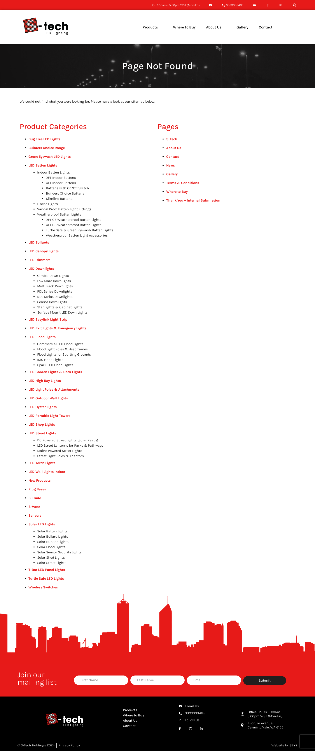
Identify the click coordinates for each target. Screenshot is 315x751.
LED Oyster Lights (42, 407)
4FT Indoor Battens (61, 183)
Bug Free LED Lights (44, 139)
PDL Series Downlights (54, 291)
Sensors (34, 515)
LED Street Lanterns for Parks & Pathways (70, 445)
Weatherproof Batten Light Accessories (77, 235)
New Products (39, 480)
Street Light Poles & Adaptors (60, 456)
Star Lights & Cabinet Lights (59, 307)
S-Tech (171, 139)
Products (130, 710)
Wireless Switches (43, 587)
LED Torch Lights (41, 463)
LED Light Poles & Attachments (53, 389)
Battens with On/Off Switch (67, 188)
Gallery (172, 174)
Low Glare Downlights (54, 281)
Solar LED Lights (41, 524)
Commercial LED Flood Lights (60, 344)
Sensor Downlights (52, 302)
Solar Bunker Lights (52, 542)
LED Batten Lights (42, 165)
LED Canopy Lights (43, 251)
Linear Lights (47, 204)
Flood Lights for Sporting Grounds (64, 354)
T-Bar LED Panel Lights (46, 570)
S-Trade (34, 498)
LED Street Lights (42, 433)
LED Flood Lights (42, 337)
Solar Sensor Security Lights (59, 552)
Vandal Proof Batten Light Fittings (64, 209)
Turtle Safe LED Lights (46, 578)
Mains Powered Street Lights (59, 451)
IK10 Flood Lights (50, 360)
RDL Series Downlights (54, 297)
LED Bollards (38, 242)
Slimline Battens (59, 199)
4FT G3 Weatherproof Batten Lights (73, 225)
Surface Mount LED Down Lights (62, 312)
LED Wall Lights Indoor (46, 472)
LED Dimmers (39, 260)
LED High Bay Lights (44, 381)
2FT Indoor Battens (61, 177)
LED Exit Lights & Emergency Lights (57, 328)
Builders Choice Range (46, 148)
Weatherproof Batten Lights (59, 214)
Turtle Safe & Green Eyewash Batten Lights (79, 230)
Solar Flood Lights (51, 547)
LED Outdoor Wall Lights (48, 398)
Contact (172, 156)
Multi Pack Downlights (55, 286)
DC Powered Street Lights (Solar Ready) (67, 440)
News (170, 165)
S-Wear (34, 507)
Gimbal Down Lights (53, 276)
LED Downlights (41, 269)
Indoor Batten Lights (53, 172)
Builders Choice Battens (65, 193)
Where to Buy (177, 192)
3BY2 (293, 745)
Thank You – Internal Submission (193, 200)
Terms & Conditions (182, 183)
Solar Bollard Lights (52, 536)
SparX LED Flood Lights (55, 365)
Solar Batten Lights (52, 531)
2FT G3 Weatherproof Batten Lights (73, 220)
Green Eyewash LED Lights (49, 156)
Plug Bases (37, 489)
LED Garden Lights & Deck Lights (55, 372)
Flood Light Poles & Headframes (62, 349)
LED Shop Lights (41, 424)
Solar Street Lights (51, 563)
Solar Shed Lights (51, 557)
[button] (295, 5)
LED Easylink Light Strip (47, 319)
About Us (173, 148)
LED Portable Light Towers (49, 416)
